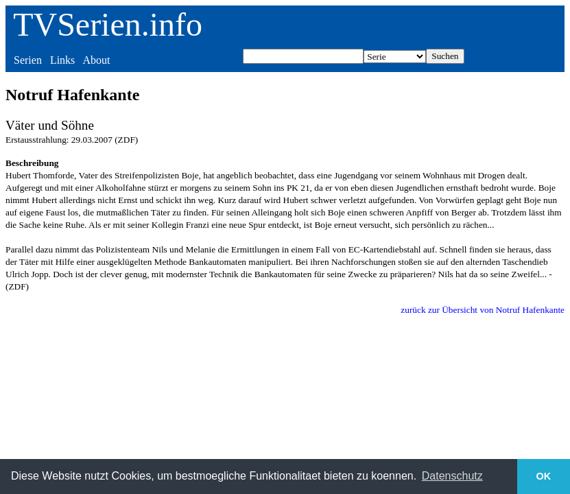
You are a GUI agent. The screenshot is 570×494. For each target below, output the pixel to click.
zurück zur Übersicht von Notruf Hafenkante (483, 310)
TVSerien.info (107, 24)
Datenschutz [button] (452, 476)
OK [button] (543, 476)
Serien (28, 60)
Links (62, 60)
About (96, 60)
